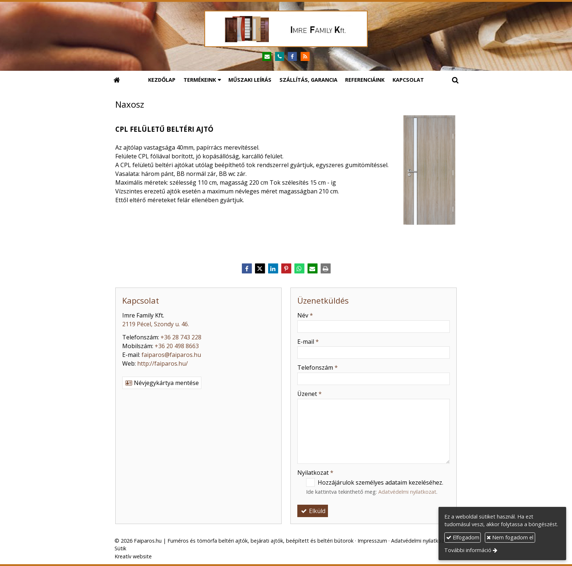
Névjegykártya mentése (162, 383)
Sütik (120, 548)
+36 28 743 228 (181, 337)
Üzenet (309, 394)
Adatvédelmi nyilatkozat (407, 491)
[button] (455, 80)
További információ (467, 550)
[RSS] (305, 56)
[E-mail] (267, 56)
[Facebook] (292, 56)
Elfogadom (462, 537)
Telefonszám (317, 367)
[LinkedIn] (273, 268)
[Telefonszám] (279, 56)
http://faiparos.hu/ (162, 363)
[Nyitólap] (286, 29)
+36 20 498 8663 (177, 346)
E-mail (308, 342)
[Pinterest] (286, 268)
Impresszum (372, 540)
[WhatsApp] (299, 268)
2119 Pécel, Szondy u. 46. (155, 324)
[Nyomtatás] (325, 268)
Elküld (312, 511)
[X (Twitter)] (260, 268)
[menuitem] (161, 80)
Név (305, 315)
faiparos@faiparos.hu (171, 355)
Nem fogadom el (510, 537)
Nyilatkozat (315, 473)
